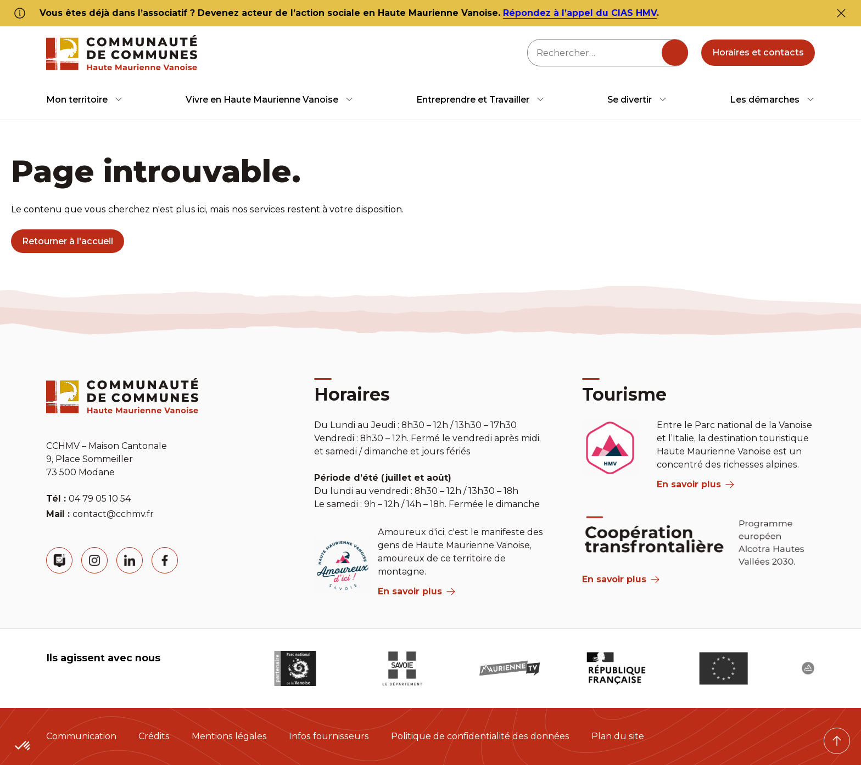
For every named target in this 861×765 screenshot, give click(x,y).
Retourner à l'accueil (67, 241)
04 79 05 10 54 (100, 498)
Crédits (154, 736)
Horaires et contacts (758, 52)
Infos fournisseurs (329, 736)
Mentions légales (229, 736)
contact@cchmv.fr (113, 514)
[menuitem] (84, 99)
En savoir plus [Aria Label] (620, 579)
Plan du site (617, 736)
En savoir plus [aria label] (416, 591)
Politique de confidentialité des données (480, 736)
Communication (81, 736)
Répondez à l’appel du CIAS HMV (580, 13)
